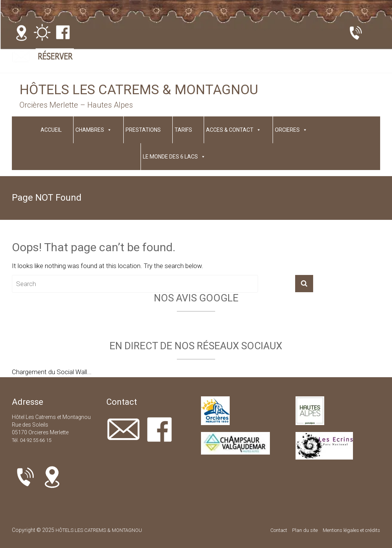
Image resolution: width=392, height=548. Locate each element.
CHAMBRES (93, 129)
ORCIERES (291, 129)
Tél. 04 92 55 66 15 (31, 440)
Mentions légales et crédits (351, 530)
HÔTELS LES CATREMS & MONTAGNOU (139, 90)
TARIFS (183, 130)
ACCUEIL (51, 130)
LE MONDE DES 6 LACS (174, 156)
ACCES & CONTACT (233, 129)
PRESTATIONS (143, 130)
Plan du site (305, 530)
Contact (278, 530)
